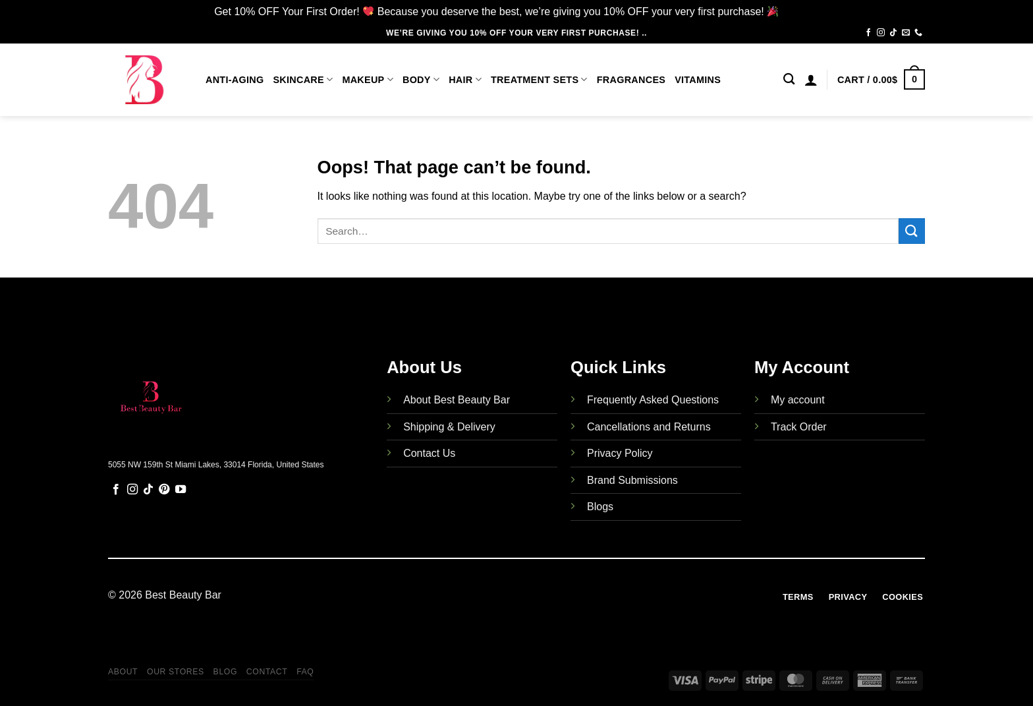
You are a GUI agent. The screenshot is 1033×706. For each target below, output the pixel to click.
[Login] (811, 79)
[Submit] (912, 231)
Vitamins (698, 79)
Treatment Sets (539, 79)
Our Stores (175, 671)
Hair (465, 79)
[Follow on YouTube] (180, 490)
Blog (225, 671)
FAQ (305, 671)
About (123, 671)
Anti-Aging (235, 79)
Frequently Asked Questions (653, 399)
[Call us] (918, 33)
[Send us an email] (906, 33)
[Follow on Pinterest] (164, 490)
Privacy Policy (620, 453)
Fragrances (631, 79)
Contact (267, 671)
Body (421, 79)
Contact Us (429, 453)
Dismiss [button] (800, 11)
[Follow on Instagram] (881, 33)
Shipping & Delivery (449, 426)
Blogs (600, 506)
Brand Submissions (632, 480)
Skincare (303, 79)
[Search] (789, 79)
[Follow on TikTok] (893, 33)
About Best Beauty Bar (456, 399)
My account (798, 399)
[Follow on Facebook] (868, 33)
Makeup (367, 79)
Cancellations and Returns (649, 426)
